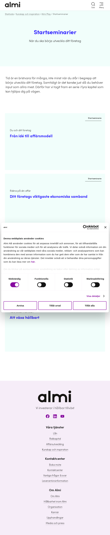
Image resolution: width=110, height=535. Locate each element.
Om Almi (55, 496)
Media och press (55, 523)
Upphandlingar (55, 517)
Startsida (9, 14)
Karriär (55, 512)
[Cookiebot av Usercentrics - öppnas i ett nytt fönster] (85, 227)
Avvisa (20, 305)
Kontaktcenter (55, 470)
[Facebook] (47, 416)
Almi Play (46, 14)
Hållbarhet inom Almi (55, 501)
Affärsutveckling (55, 444)
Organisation (55, 507)
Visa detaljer (93, 296)
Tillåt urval (55, 305)
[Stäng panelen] (105, 227)
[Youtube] (62, 416)
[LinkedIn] (55, 416)
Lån (55, 433)
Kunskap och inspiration (28, 14)
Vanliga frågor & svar (55, 475)
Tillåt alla (90, 305)
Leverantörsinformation (55, 481)
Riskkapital (55, 438)
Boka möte (55, 464)
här (33, 261)
